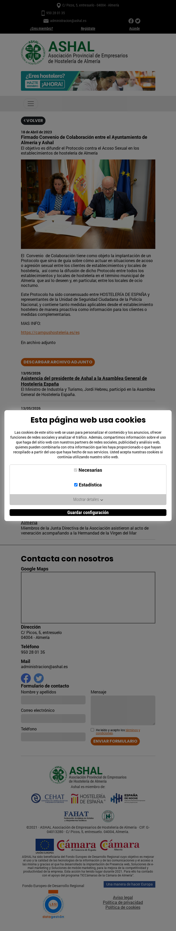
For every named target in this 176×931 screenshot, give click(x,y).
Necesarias (90, 470)
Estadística (90, 484)
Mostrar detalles (88, 499)
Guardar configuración (88, 512)
